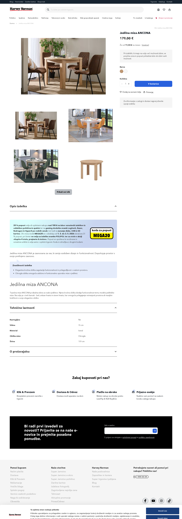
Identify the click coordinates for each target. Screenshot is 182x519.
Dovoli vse (162, 498)
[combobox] (96, 9)
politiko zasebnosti (146, 437)
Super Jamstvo (58, 471)
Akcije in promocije (165, 18)
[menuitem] (12, 18)
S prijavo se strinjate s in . (129, 437)
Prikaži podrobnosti (121, 513)
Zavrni (162, 513)
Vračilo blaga (16, 486)
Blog (11, 2)
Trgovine (153, 2)
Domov (12, 23)
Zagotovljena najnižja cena (64, 490)
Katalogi (162, 2)
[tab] (63, 206)
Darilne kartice (30, 2)
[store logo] (21, 9)
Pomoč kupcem (18, 468)
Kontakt (169, 2)
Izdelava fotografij (60, 486)
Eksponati (41, 2)
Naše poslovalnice (101, 471)
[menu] (91, 18)
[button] (158, 9)
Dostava (14, 475)
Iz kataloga (149, 18)
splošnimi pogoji (129, 437)
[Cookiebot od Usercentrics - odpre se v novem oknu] (15, 514)
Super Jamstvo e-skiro (62, 475)
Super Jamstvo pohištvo (63, 479)
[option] (121, 71)
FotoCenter (19, 2)
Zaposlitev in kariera (102, 475)
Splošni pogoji (17, 490)
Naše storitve (58, 468)
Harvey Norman (100, 468)
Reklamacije (16, 483)
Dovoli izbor (163, 505)
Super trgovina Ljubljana (104, 479)
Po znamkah (137, 18)
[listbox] (146, 72)
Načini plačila (16, 471)
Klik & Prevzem (17, 479)
